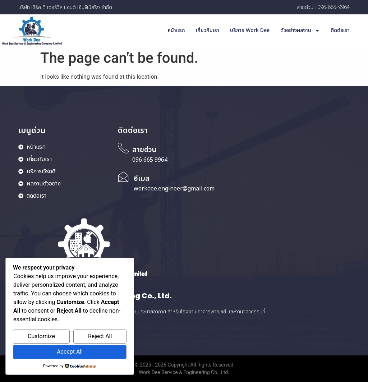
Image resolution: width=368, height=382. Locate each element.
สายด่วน (144, 149)
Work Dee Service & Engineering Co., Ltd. (184, 372)
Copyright (178, 365)
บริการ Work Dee (250, 30)
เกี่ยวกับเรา (207, 30)
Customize (41, 336)
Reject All (100, 336)
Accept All (70, 351)
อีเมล (142, 178)
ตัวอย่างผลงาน (300, 30)
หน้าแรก (176, 30)
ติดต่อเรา (340, 30)
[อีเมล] (123, 176)
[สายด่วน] (123, 148)
